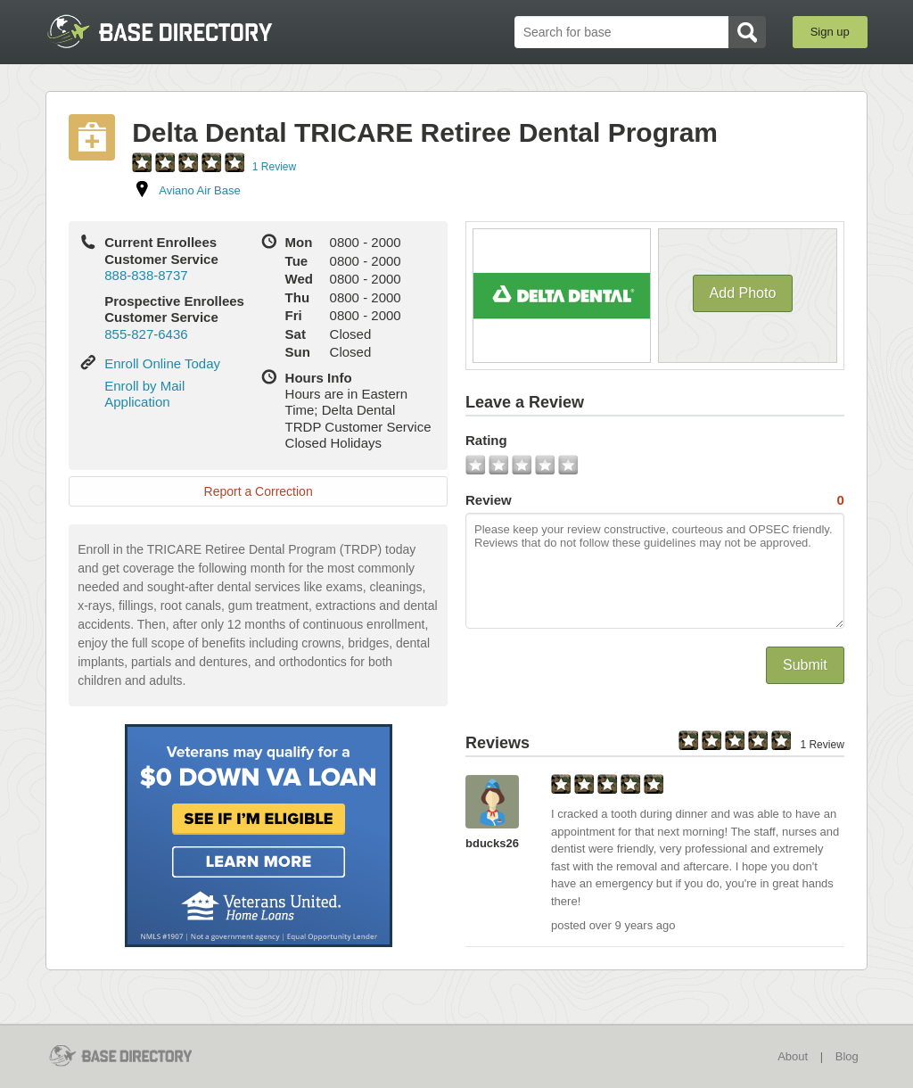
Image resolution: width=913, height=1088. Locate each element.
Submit (805, 664)
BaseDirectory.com (176, 31)
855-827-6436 (145, 334)
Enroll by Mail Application (144, 393)
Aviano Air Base (200, 190)
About (792, 1056)
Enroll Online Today (162, 363)
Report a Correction (258, 491)
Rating (486, 440)
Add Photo (743, 293)
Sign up (830, 31)
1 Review (274, 167)
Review (654, 500)
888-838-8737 (145, 275)
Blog (847, 1056)
